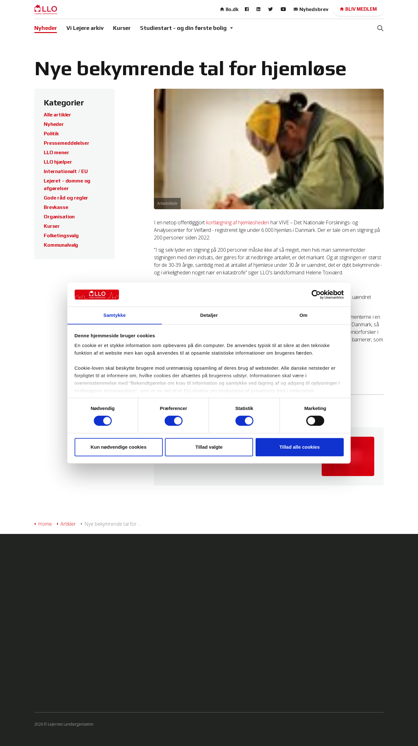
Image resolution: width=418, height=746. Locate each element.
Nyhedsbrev (311, 9)
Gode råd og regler (66, 198)
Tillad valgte (209, 447)
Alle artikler (57, 115)
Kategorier (64, 102)
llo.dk (229, 9)
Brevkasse (56, 207)
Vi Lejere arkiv (85, 28)
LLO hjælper (58, 162)
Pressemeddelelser (66, 143)
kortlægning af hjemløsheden (237, 222)
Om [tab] (303, 315)
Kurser (122, 28)
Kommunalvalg (61, 245)
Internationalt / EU (66, 171)
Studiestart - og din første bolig (183, 28)
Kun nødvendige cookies (119, 447)
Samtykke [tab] (115, 315)
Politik (51, 134)
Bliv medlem (358, 9)
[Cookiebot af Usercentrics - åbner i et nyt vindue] (316, 294)
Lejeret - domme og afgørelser (67, 184)
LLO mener (56, 152)
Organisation (59, 217)
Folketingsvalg (61, 235)
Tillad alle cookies (299, 447)
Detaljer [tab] (209, 315)
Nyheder (45, 28)
